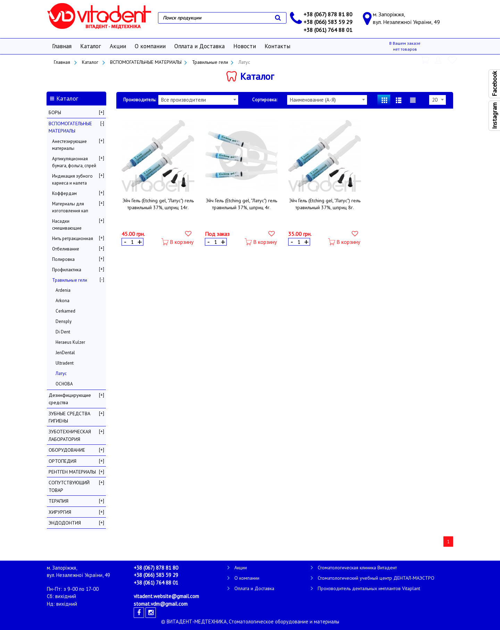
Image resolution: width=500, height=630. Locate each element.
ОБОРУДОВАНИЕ (67, 450)
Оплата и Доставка (199, 46)
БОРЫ (55, 112)
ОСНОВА (64, 384)
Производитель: (139, 100)
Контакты (277, 46)
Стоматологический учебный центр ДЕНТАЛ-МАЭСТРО (376, 578)
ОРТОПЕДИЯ (62, 461)
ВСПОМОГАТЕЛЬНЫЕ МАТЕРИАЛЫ (146, 62)
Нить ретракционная (72, 238)
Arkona (62, 301)
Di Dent (63, 332)
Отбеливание (65, 249)
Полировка (63, 259)
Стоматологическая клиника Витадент (357, 567)
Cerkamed (65, 311)
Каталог (90, 46)
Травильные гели (210, 62)
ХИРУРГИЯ (60, 512)
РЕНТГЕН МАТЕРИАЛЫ (72, 472)
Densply (64, 321)
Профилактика (66, 270)
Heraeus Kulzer (70, 342)
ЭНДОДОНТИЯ (65, 523)
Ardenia (63, 290)
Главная (62, 46)
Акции (118, 46)
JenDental (65, 353)
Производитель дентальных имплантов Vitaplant (369, 588)
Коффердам (64, 193)
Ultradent (65, 363)
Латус (61, 373)
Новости (244, 46)
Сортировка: (264, 100)
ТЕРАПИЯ (58, 501)
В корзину (177, 242)
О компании (150, 46)
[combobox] (198, 100)
